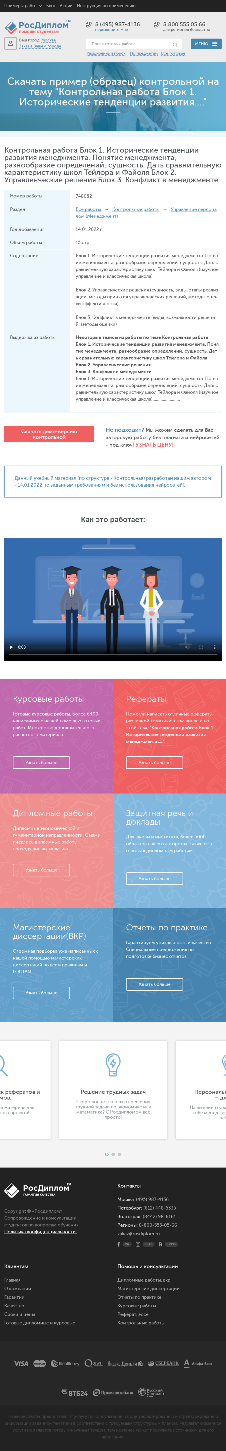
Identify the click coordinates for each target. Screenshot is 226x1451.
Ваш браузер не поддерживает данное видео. (113, 600)
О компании (17, 1289)
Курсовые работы (136, 1306)
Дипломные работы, (140, 1280)
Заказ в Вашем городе (40, 46)
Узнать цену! (155, 445)
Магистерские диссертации (148, 1289)
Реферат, (127, 1314)
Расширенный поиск (106, 53)
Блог (50, 5)
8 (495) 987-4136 (117, 24)
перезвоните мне (111, 29)
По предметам (144, 53)
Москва (48, 40)
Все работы (88, 209)
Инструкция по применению (106, 5)
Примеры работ (20, 5)
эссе (143, 1314)
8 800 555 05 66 (184, 24)
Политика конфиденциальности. (40, 1232)
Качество (14, 1306)
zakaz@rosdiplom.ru (138, 1234)
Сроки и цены (19, 1314)
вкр (167, 1280)
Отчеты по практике (139, 1297)
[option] (113, 1090)
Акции (66, 5)
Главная (12, 1280)
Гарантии (14, 1297)
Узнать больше (41, 763)
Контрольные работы (135, 209)
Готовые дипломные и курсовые (39, 1323)
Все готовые (173, 53)
